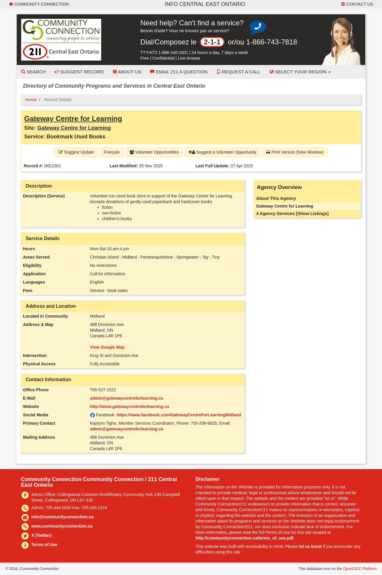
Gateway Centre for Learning (73, 119)
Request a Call (238, 71)
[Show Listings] (312, 213)
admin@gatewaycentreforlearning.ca (126, 398)
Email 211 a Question (178, 71)
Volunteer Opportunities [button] (154, 152)
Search (33, 71)
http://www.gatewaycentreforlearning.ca (129, 406)
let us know (310, 546)
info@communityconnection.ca (62, 516)
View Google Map (107, 347)
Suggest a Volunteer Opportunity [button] (223, 152)
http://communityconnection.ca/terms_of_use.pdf (244, 538)
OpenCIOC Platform (360, 569)
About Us (127, 71)
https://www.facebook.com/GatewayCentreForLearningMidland (179, 414)
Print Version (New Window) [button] (294, 152)
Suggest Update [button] (76, 152)
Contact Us (357, 4)
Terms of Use (44, 544)
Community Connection (39, 4)
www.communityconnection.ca (62, 526)
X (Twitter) (41, 535)
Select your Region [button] (300, 71)
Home (30, 99)
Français (112, 152)
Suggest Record (79, 71)
